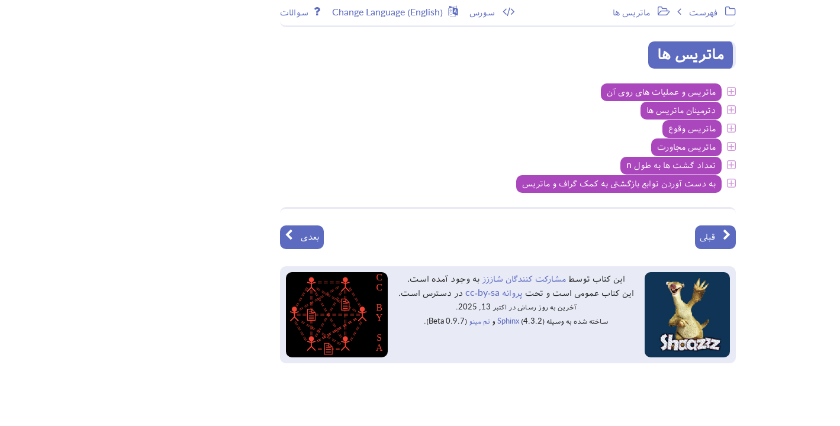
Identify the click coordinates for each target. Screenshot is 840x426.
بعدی (205, 236)
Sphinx (411, 321)
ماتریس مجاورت (589, 147)
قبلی (618, 236)
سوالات (203, 12)
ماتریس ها (544, 12)
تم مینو (382, 321)
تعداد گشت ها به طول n (574, 165)
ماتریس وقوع (595, 129)
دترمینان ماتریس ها (584, 110)
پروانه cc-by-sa (396, 293)
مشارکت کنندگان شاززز (425, 279)
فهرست (615, 12)
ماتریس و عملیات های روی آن (564, 92)
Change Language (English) (298, 12)
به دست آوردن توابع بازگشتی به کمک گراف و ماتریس (522, 184)
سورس (394, 12)
